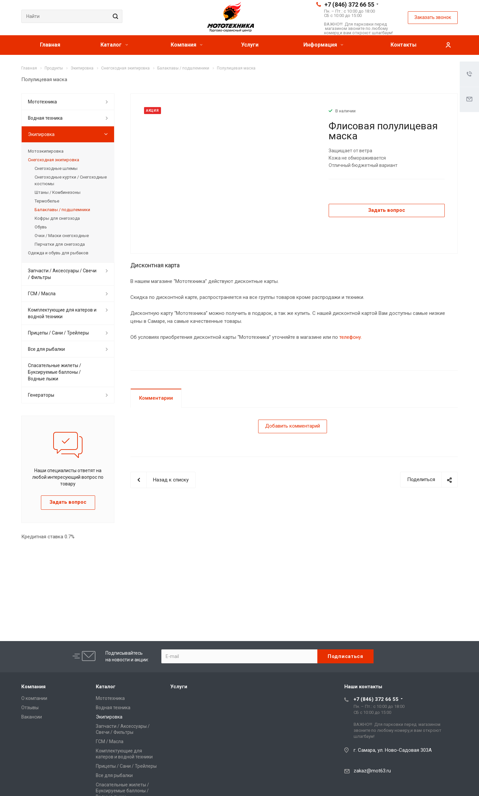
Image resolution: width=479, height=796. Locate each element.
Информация (323, 45)
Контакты (403, 45)
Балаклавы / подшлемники (62, 209)
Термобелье (47, 201)
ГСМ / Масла (42, 293)
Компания (187, 45)
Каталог (114, 45)
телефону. (350, 337)
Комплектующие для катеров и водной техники (62, 313)
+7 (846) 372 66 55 (349, 4)
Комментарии (156, 398)
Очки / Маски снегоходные (62, 235)
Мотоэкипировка (46, 151)
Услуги (249, 45)
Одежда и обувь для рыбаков (58, 252)
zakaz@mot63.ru (372, 771)
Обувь (41, 226)
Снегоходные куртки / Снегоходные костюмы (71, 180)
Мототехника (42, 101)
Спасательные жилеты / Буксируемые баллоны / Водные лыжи (54, 372)
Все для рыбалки (46, 349)
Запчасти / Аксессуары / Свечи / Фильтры (62, 274)
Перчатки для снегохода (60, 244)
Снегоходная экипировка (53, 159)
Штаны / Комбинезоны (57, 192)
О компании (34, 698)
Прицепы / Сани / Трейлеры (58, 332)
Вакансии (31, 717)
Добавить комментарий (292, 426)
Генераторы (41, 395)
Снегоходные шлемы (56, 168)
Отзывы (30, 707)
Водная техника (45, 118)
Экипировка (41, 134)
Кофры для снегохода (57, 218)
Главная (50, 45)
